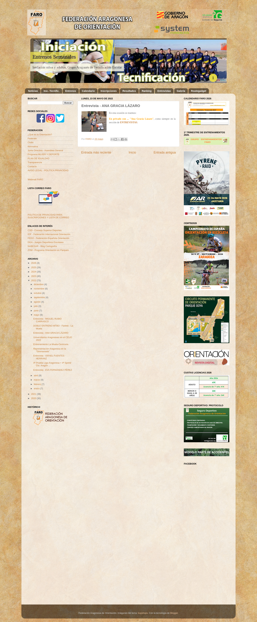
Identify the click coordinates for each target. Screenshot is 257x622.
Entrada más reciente (96, 152)
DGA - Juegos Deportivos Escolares (46, 242)
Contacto (32, 166)
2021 (34, 394)
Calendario (88, 91)
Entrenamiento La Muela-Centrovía (50, 344)
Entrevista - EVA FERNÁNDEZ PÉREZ (52, 370)
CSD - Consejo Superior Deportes (45, 230)
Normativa (33, 146)
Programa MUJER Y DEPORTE (43, 154)
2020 (34, 398)
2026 (34, 263)
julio (36, 306)
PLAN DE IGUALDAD (38, 158)
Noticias (33, 91)
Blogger (174, 613)
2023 (34, 276)
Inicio (132, 152)
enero (37, 388)
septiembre (40, 297)
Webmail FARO (35, 179)
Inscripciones (108, 91)
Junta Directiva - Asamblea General (45, 150)
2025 (34, 267)
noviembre (39, 288)
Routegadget (198, 91)
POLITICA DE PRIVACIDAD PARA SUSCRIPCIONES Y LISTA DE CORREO (48, 216)
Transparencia (35, 162)
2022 (34, 280)
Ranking (147, 91)
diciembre (39, 284)
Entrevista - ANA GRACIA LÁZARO (50, 333)
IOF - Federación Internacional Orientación (49, 234)
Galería (181, 91)
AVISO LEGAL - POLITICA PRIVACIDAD (48, 170)
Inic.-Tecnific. (51, 91)
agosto (37, 302)
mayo (37, 315)
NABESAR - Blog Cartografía (42, 246)
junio (36, 310)
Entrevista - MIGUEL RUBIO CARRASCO (47, 320)
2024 (34, 272)
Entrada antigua (165, 152)
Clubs (30, 142)
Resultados (129, 91)
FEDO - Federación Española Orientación (48, 238)
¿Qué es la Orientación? (40, 134)
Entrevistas (164, 91)
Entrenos (70, 91)
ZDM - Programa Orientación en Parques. (48, 250)
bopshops (143, 613)
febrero (38, 384)
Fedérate (32, 138)
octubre (38, 293)
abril (36, 375)
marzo (37, 380)
